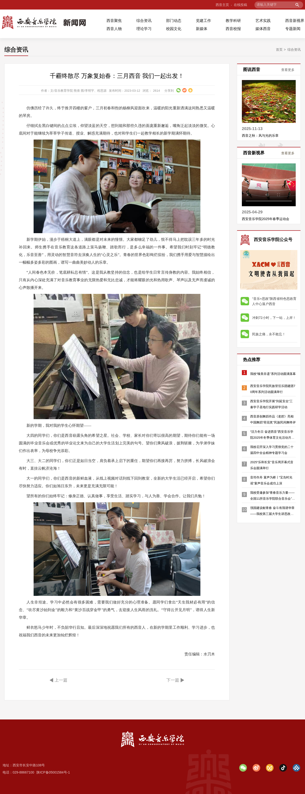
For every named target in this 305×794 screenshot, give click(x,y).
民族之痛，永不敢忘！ (268, 334)
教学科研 (233, 21)
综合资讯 (144, 21)
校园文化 (173, 29)
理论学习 (144, 29)
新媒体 (201, 29)
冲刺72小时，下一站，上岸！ (274, 318)
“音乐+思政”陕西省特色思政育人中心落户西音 (274, 301)
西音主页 (222, 5)
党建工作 (203, 21)
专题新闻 (292, 29)
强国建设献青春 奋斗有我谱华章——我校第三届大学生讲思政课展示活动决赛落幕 (272, 514)
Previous (247, 99)
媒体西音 (263, 29)
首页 (279, 49)
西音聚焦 (114, 21)
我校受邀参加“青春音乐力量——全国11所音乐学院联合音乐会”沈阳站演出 (272, 498)
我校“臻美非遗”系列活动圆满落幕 (273, 374)
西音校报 (233, 29)
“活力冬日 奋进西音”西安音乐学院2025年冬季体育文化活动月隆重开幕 (272, 437)
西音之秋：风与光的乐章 (260, 135)
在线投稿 (240, 5)
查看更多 (288, 70)
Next (290, 99)
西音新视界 (294, 21)
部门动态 (173, 21)
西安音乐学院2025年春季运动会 (265, 219)
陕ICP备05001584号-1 (53, 772)
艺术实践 (263, 21)
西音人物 (114, 29)
